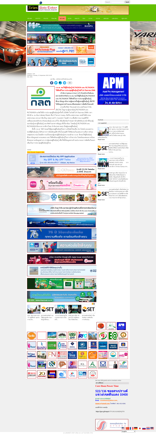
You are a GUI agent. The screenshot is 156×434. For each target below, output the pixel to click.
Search (127, 2)
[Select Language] (128, 431)
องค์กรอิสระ (115, 18)
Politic (46, 18)
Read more (101, 139)
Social (98, 18)
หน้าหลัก (29, 18)
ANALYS (77, 18)
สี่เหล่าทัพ (54, 18)
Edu (84, 18)
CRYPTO (37, 18)
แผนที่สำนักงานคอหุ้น (101, 407)
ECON (69, 18)
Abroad (106, 18)
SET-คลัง (62, 18)
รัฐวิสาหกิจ (124, 18)
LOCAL (90, 18)
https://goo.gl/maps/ (102, 411)
